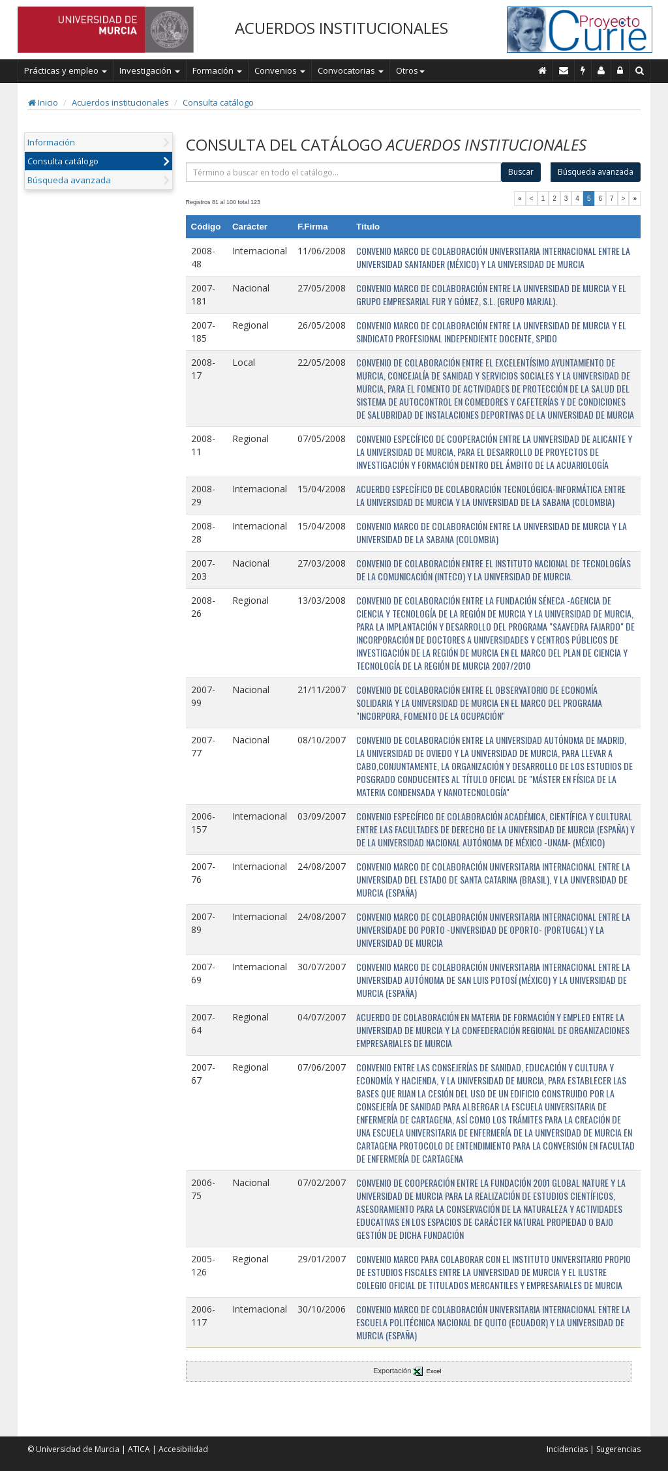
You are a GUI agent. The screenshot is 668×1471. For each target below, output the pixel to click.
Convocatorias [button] (351, 70)
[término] (344, 172)
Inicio (43, 102)
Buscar (521, 171)
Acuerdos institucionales (120, 102)
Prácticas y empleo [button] (65, 70)
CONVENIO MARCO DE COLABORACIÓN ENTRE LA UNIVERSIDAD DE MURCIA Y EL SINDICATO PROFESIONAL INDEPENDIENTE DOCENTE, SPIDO (491, 331)
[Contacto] (564, 70)
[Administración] (620, 70)
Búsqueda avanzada (69, 180)
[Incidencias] (583, 70)
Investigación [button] (149, 70)
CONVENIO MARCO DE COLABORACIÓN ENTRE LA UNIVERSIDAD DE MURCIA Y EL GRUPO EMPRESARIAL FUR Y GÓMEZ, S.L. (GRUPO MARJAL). (491, 294)
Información (51, 142)
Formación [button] (217, 70)
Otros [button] (410, 70)
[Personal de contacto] (601, 70)
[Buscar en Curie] (640, 70)
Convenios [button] (279, 70)
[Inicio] (542, 70)
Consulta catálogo (218, 102)
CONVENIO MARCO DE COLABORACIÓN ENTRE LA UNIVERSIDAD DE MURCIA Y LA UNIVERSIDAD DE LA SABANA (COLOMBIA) (491, 532)
